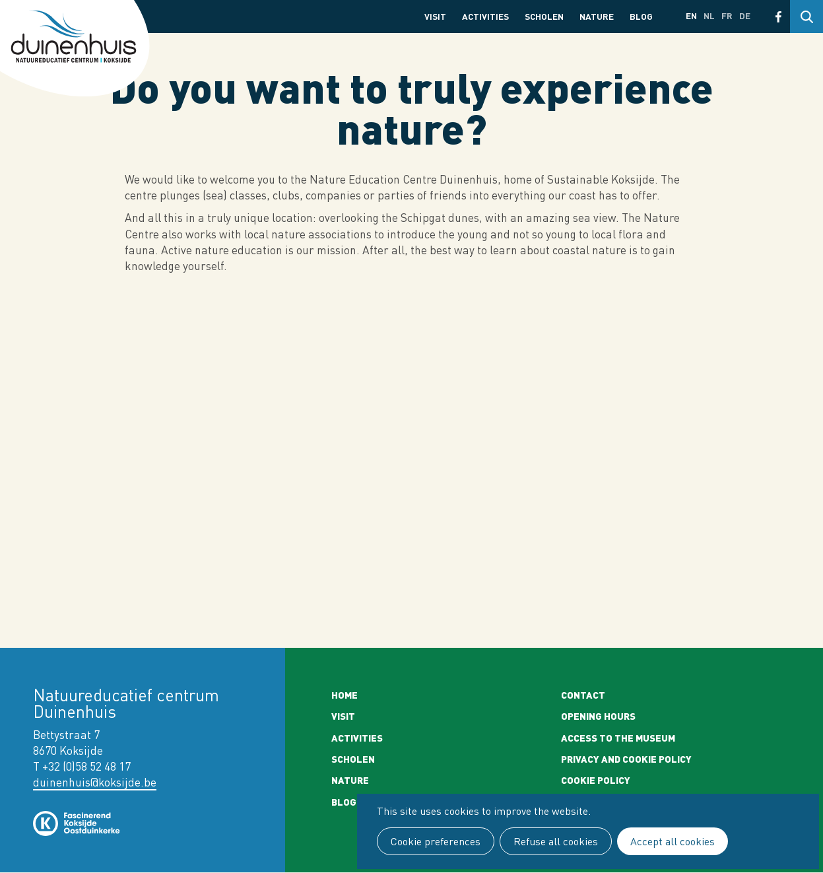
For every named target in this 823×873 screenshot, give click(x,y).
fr (727, 15)
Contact (583, 695)
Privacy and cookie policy (626, 759)
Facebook (778, 16)
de (744, 15)
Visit (435, 16)
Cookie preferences (435, 841)
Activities (485, 16)
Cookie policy (595, 780)
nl (709, 15)
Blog (641, 16)
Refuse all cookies (555, 841)
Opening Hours (598, 716)
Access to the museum (618, 738)
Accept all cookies (672, 841)
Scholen (544, 16)
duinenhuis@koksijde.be (94, 782)
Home (344, 695)
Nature (596, 16)
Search (806, 16)
